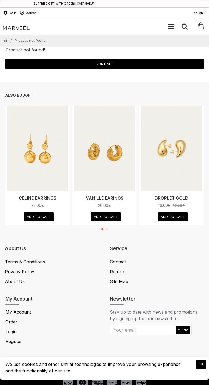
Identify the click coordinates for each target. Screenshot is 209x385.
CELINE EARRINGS (37, 198)
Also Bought (19, 95)
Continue (104, 64)
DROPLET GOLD (171, 198)
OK (201, 364)
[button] (102, 229)
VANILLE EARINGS (105, 198)
